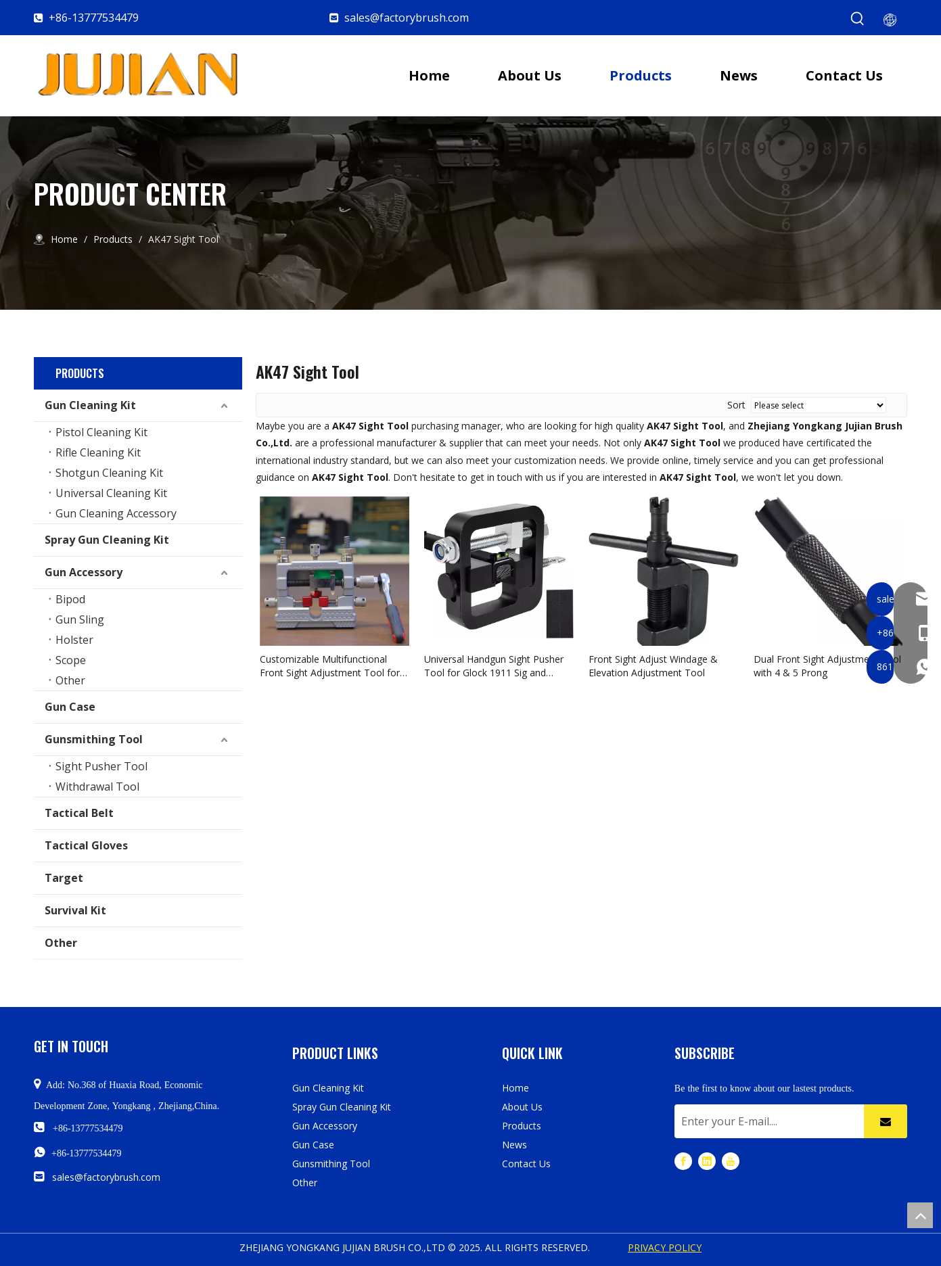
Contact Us (526, 1163)
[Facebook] (683, 1161)
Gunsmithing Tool (94, 739)
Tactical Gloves (86, 845)
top (920, 1215)
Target (64, 877)
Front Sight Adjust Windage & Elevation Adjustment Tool (653, 666)
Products (521, 1125)
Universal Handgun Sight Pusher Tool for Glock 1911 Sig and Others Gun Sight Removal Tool (494, 666)
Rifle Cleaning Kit (98, 452)
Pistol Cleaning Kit (101, 432)
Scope (70, 660)
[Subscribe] (885, 1121)
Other (70, 680)
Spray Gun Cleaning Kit (107, 539)
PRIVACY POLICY (665, 1247)
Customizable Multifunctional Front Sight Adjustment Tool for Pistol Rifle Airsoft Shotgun (330, 666)
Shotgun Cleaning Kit (109, 472)
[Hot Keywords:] (858, 19)
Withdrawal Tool (97, 786)
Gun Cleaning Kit (90, 405)
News (514, 1144)
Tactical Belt (79, 812)
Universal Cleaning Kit (111, 493)
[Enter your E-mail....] (765, 1121)
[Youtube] (730, 1161)
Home (515, 1087)
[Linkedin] (707, 1161)
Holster (74, 639)
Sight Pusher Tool (101, 766)
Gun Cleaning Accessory (116, 513)
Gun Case (70, 706)
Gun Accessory (83, 572)
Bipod (70, 599)
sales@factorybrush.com (406, 17)
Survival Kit (75, 910)
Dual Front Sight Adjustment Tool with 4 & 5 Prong (827, 666)
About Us (522, 1106)
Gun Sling (79, 619)
